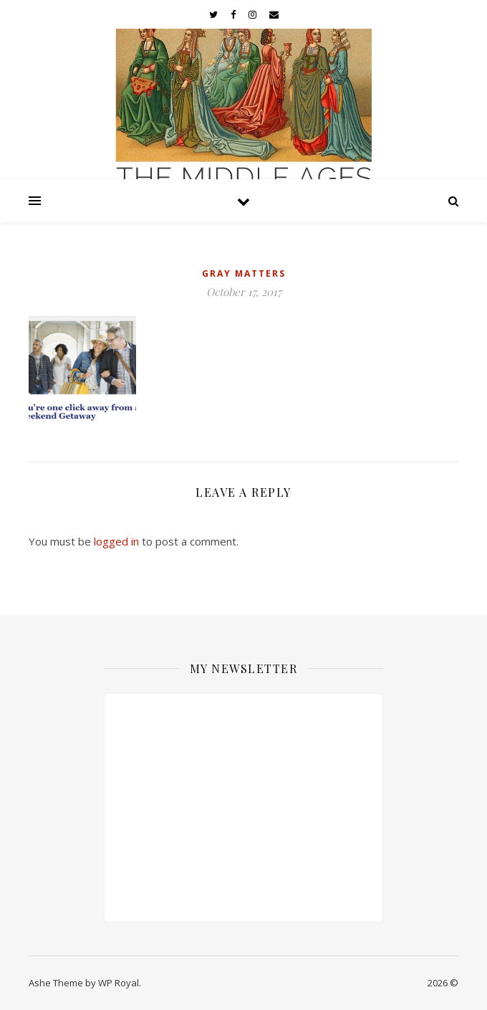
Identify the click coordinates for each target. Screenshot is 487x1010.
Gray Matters (244, 273)
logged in (116, 541)
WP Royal (118, 982)
